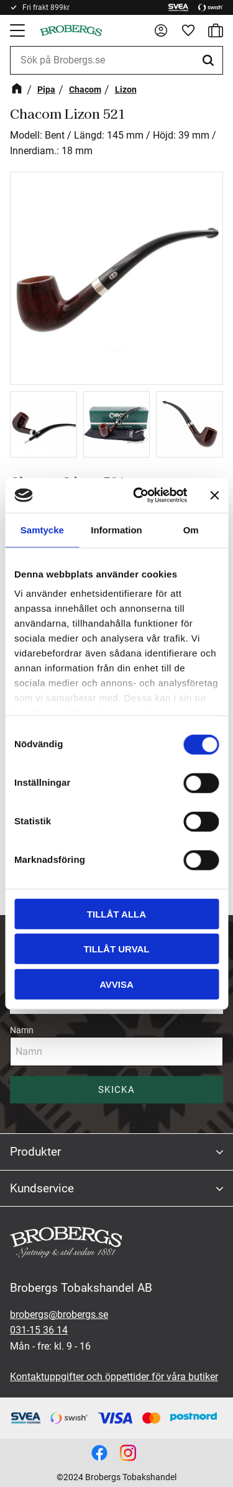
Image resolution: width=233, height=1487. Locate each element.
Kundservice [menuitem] (42, 1188)
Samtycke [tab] (42, 529)
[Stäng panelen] (214, 495)
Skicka (116, 1089)
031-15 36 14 (39, 1330)
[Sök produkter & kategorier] (116, 60)
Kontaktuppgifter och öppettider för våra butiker (114, 1377)
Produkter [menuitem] (35, 1151)
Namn (22, 1030)
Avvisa (116, 983)
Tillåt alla (116, 913)
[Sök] (210, 60)
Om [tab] (191, 529)
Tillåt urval (116, 949)
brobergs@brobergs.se (59, 1314)
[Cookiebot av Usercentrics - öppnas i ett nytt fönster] (139, 495)
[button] (19, 30)
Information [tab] (116, 529)
